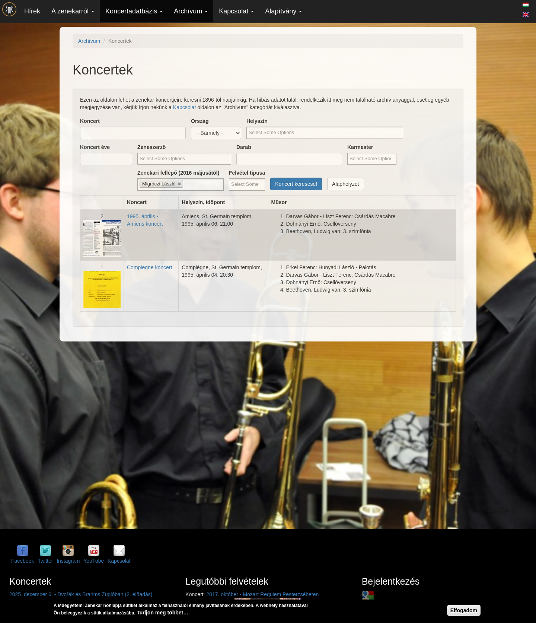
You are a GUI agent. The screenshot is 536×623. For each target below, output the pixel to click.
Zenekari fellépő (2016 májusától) (178, 173)
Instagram (68, 561)
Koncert (90, 121)
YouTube (93, 561)
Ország (199, 121)
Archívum (191, 11)
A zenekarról (72, 11)
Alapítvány (283, 11)
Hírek (32, 11)
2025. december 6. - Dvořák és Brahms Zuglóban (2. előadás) (80, 594)
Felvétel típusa (247, 173)
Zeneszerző (151, 147)
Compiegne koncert (149, 267)
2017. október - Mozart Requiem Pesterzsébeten (262, 594)
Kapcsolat (236, 11)
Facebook (22, 561)
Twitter (45, 561)
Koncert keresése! (296, 184)
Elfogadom (463, 611)
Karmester (360, 147)
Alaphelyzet (345, 184)
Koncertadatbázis (134, 11)
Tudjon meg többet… (162, 613)
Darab (243, 147)
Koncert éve (95, 147)
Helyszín (257, 121)
